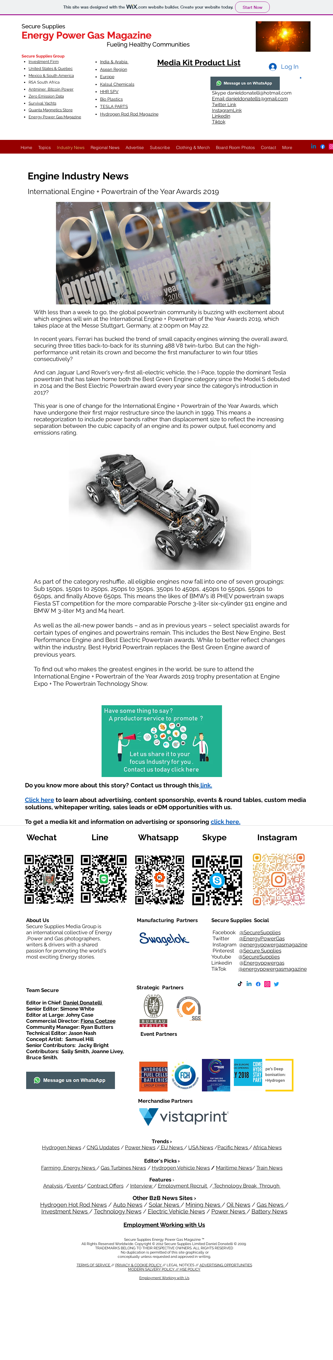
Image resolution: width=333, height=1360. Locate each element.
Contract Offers (105, 1186)
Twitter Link (224, 104)
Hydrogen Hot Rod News (73, 1204)
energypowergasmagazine (275, 945)
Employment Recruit (183, 1186)
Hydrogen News (61, 1147)
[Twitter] (276, 984)
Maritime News (234, 1168)
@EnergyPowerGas (262, 938)
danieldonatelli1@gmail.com (257, 99)
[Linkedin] (249, 984)
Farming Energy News (68, 1168)
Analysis (53, 1186)
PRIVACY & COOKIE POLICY (138, 1265)
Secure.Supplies (262, 951)
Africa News (267, 1147)
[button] (300, 77)
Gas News (271, 1204)
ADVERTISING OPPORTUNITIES (225, 1265)
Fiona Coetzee (98, 1021)
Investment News (65, 1211)
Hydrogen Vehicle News (181, 1168)
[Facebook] (258, 984)
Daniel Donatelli (83, 1003)
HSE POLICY (190, 1269)
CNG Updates (103, 1147)
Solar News (165, 1204)
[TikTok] (240, 984)
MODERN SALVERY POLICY (151, 1269)
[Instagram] (267, 984)
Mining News (204, 1204)
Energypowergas (264, 963)
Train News (269, 1168)
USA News (200, 1147)
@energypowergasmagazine (272, 969)
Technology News (117, 1211)
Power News (140, 1147)
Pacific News (233, 1147)
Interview (142, 1186)
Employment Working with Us (164, 1224)
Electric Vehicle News (176, 1211)
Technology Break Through (247, 1186)
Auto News (127, 1204)
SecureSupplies (261, 957)
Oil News (238, 1204)
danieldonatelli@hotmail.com (259, 93)
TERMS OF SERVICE (94, 1265)
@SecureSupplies (260, 932)
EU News (172, 1147)
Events (75, 1186)
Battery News (269, 1211)
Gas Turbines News (123, 1168)
